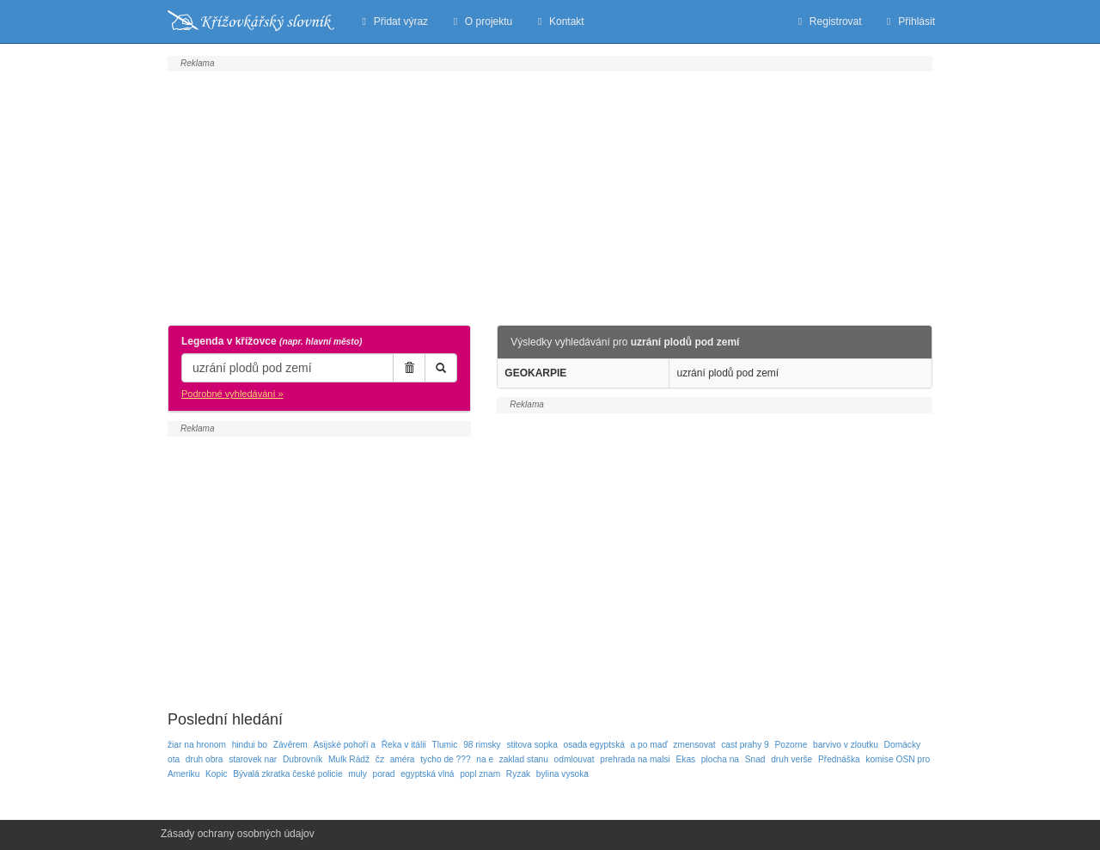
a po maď (649, 744)
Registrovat (827, 21)
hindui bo (249, 744)
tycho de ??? (445, 759)
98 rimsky (482, 744)
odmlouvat (574, 759)
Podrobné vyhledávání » (232, 393)
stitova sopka (531, 744)
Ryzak (518, 774)
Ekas (686, 759)
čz (380, 759)
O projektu (480, 21)
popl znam (480, 774)
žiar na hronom (197, 744)
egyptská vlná (427, 774)
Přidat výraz (393, 21)
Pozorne (790, 744)
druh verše (791, 759)
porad (383, 774)
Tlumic (444, 744)
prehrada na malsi (635, 759)
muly (357, 774)
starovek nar (253, 759)
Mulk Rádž (349, 759)
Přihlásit (909, 21)
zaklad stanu (523, 759)
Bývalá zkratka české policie (287, 774)
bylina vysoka (562, 774)
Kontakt (558, 21)
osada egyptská (594, 744)
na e (484, 759)
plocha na (720, 759)
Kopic (216, 774)
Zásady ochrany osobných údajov (238, 834)
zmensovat (694, 744)
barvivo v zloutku (845, 744)
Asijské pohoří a (345, 744)
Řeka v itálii (404, 744)
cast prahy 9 (745, 744)
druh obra (204, 759)
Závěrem (290, 744)
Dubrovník (302, 759)
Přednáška (839, 759)
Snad (755, 759)
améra (402, 759)
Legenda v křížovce (271, 341)
